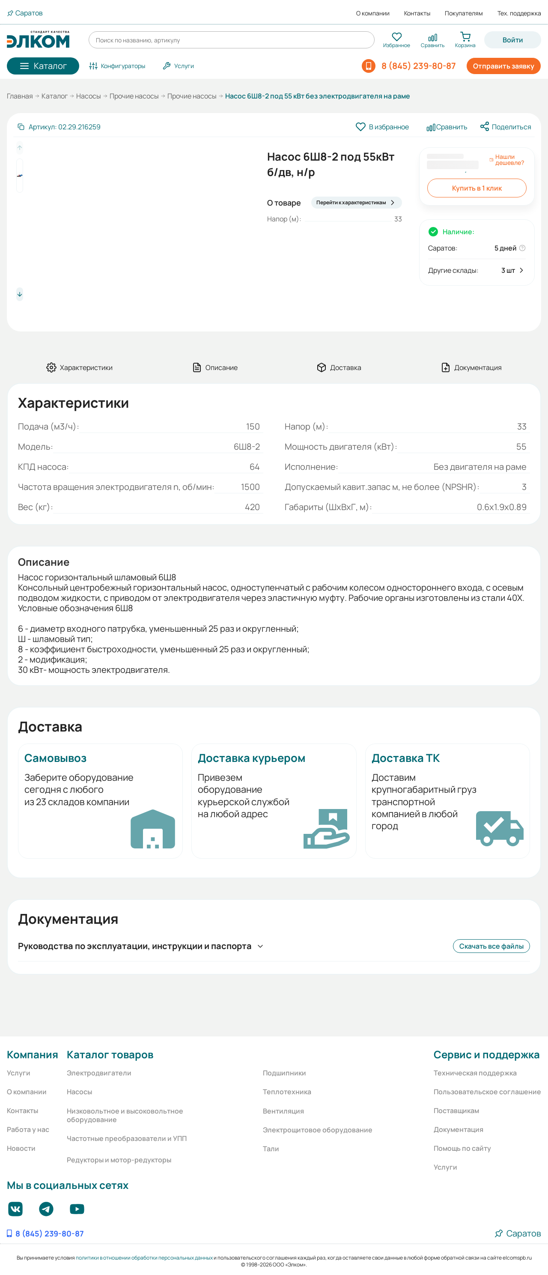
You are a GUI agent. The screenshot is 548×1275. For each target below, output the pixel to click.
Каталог (55, 96)
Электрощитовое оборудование (317, 1130)
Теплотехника (287, 1091)
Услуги (18, 1073)
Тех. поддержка (519, 13)
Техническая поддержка (475, 1073)
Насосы (88, 96)
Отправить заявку (503, 66)
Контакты (417, 13)
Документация (458, 1129)
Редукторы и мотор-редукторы (119, 1160)
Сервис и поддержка (487, 1054)
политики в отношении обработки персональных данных (144, 1257)
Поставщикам (456, 1110)
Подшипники (284, 1073)
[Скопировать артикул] (59, 127)
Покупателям (464, 13)
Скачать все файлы (491, 946)
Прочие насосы (134, 96)
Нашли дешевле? (506, 160)
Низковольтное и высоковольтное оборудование (125, 1115)
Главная (20, 96)
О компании (373, 13)
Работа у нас (28, 1129)
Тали (271, 1148)
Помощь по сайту (462, 1148)
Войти (513, 40)
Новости (21, 1148)
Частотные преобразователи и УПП (127, 1138)
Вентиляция (283, 1111)
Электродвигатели (99, 1073)
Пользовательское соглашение (487, 1091)
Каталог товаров (110, 1054)
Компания (32, 1054)
